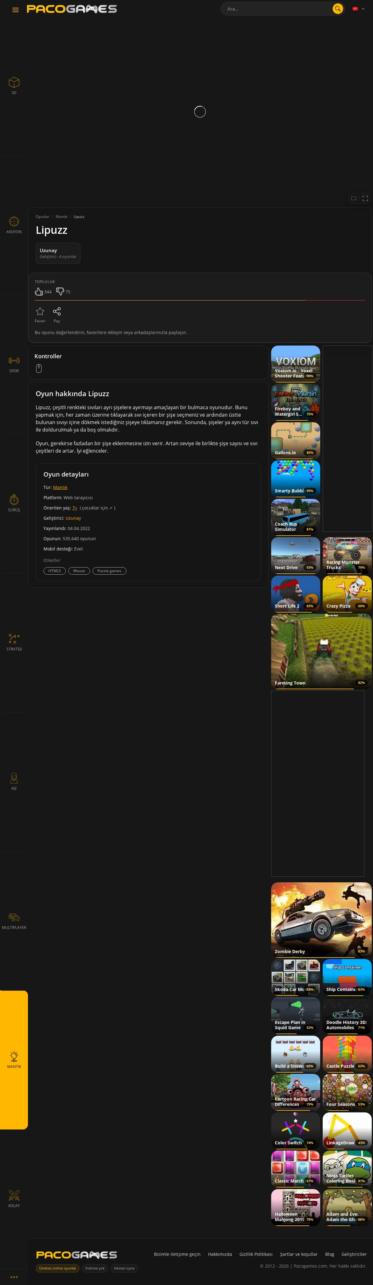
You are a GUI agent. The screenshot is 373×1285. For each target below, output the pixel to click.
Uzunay (73, 518)
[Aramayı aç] (338, 8)
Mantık (60, 487)
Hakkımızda (220, 1254)
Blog (329, 1254)
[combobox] (283, 9)
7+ (74, 508)
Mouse (79, 570)
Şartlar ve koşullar (299, 1254)
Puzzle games (109, 570)
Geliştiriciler (354, 1254)
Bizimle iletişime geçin (177, 1254)
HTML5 (54, 570)
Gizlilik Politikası (256, 1254)
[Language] (359, 9)
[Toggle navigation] (15, 10)
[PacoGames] (77, 1256)
